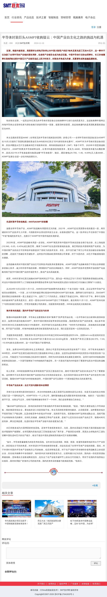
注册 (99, 27)
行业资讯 (17, 17)
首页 (7, 17)
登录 (93, 27)
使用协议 (52, 584)
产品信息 (29, 17)
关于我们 (41, 584)
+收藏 (95, 485)
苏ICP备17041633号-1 (64, 594)
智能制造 (53, 17)
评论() (5, 543)
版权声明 (63, 584)
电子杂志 (90, 17)
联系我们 (96, 584)
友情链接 (85, 584)
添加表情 (10, 563)
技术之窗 (41, 17)
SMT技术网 (25, 43)
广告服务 (74, 584)
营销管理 (66, 17)
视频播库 (78, 17)
